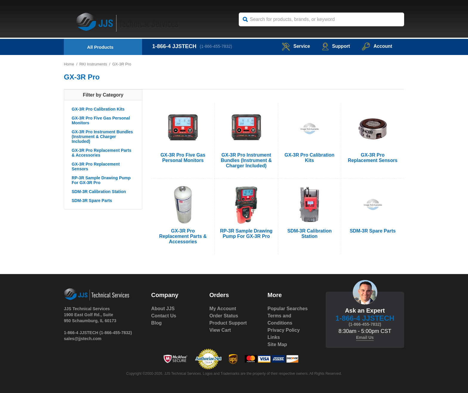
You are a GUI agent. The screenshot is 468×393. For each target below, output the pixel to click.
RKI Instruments (93, 64)
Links (273, 337)
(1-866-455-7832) (216, 46)
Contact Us (163, 315)
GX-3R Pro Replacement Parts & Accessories (101, 152)
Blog (156, 322)
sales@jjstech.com (82, 338)
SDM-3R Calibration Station (99, 191)
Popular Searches (287, 308)
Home (69, 64)
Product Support (228, 322)
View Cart (220, 330)
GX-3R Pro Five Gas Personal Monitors (101, 120)
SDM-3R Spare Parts (92, 200)
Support (335, 46)
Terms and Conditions (279, 319)
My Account (222, 308)
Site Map (277, 344)
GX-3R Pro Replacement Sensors (96, 166)
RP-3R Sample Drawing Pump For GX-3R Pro (101, 180)
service (295, 46)
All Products (100, 47)
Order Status (223, 315)
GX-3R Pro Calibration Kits (98, 109)
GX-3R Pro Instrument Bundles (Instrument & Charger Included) (102, 136)
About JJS (163, 308)
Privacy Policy (283, 330)
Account (376, 46)
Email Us (365, 337)
